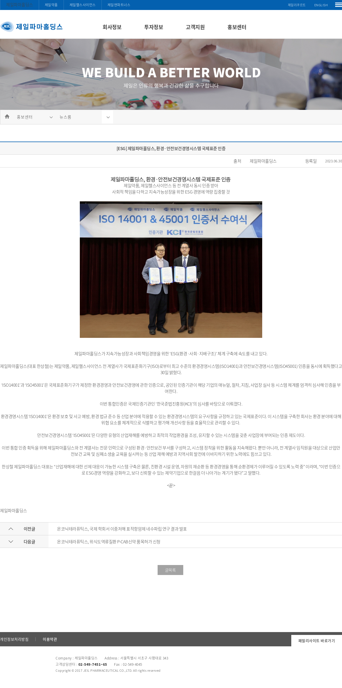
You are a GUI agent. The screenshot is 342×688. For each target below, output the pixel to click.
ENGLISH (321, 5)
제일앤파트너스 (119, 4)
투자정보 (153, 27)
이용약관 (50, 639)
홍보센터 (236, 27)
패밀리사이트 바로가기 (316, 640)
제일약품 (51, 4)
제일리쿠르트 (297, 5)
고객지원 (195, 27)
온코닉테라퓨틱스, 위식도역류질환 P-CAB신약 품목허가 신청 (108, 541)
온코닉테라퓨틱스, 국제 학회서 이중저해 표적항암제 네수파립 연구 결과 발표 (122, 529)
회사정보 (112, 27)
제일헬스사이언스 (83, 4)
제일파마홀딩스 (19, 4)
